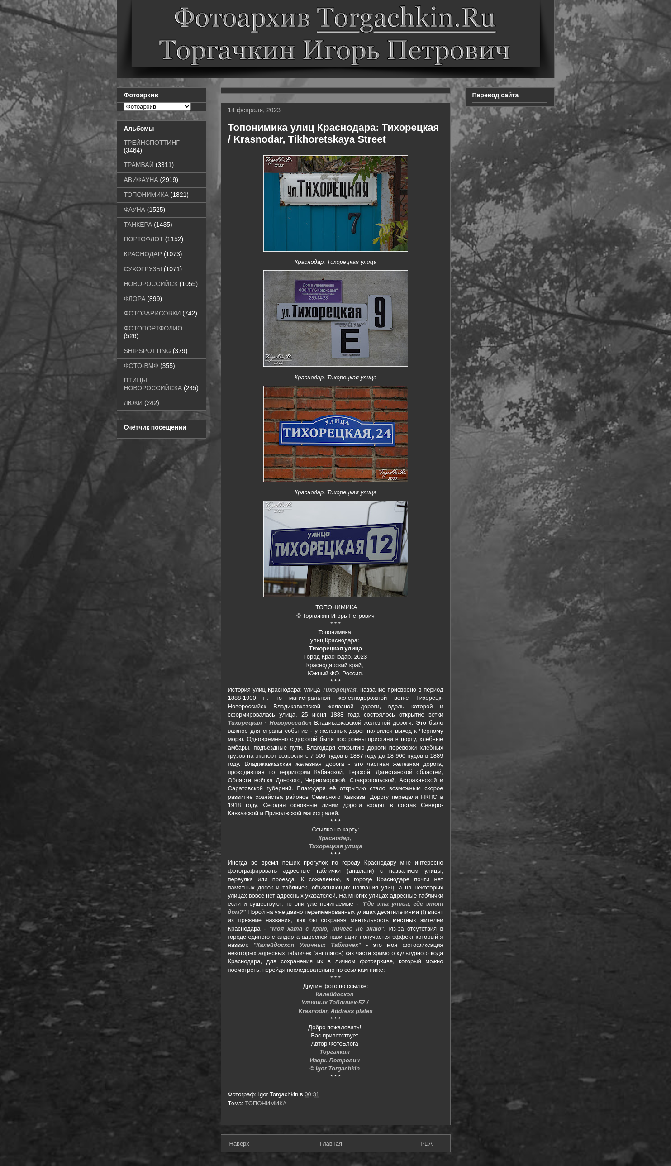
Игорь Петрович (335, 1060)
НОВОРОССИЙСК (151, 283)
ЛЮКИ (133, 402)
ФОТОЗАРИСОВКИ (152, 313)
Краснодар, (335, 838)
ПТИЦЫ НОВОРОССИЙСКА (153, 384)
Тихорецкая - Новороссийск (270, 722)
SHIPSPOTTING (147, 350)
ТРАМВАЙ (139, 164)
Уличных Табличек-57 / (335, 1002)
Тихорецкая (339, 689)
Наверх (239, 1143)
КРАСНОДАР (143, 254)
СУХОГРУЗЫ (143, 268)
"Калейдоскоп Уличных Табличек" (307, 944)
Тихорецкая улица (335, 846)
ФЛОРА (135, 298)
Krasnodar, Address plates (335, 1011)
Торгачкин (335, 1051)
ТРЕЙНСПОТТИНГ (152, 142)
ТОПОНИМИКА (265, 1103)
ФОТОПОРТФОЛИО (153, 328)
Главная (331, 1143)
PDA (426, 1143)
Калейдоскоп (336, 994)
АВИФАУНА (141, 179)
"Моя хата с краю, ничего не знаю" (326, 928)
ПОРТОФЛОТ (143, 239)
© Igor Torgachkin (335, 1068)
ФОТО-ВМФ (141, 365)
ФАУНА (134, 209)
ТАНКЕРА (138, 224)
